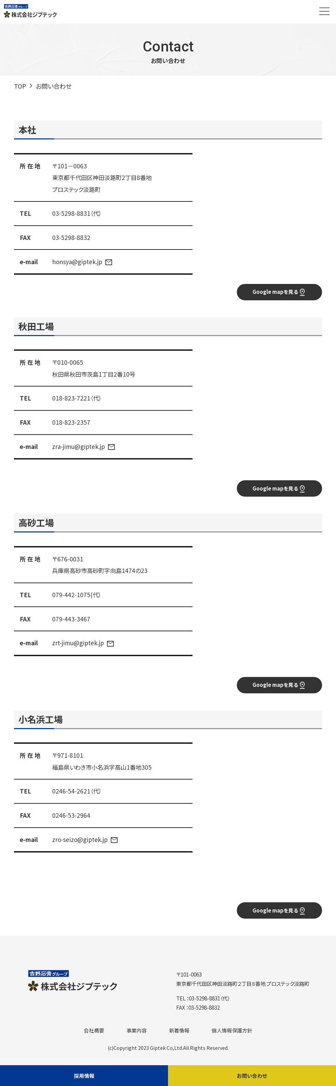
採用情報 (84, 1075)
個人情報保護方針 (232, 1032)
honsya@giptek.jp (77, 261)
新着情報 (179, 1032)
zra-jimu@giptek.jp (78, 446)
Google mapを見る (279, 293)
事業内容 (136, 1032)
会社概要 (94, 1032)
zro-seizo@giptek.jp (80, 840)
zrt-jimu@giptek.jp (78, 643)
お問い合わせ (252, 1075)
